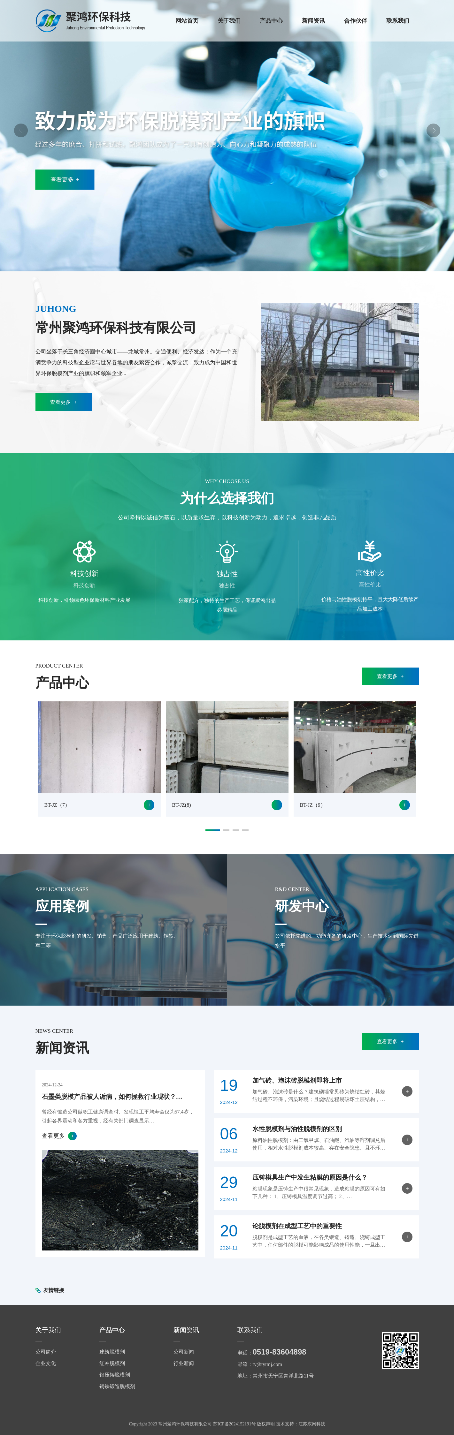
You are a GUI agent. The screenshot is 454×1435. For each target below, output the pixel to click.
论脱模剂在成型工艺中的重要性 (297, 1225)
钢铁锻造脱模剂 (117, 1386)
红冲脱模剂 (112, 1363)
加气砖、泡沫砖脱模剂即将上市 (297, 1080)
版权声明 (266, 1424)
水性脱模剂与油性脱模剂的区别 (297, 1128)
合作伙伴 (355, 21)
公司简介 (45, 1352)
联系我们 (397, 21)
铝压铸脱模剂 (114, 1375)
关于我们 (229, 21)
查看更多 (63, 402)
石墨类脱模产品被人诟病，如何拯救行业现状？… (112, 1096)
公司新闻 (183, 1352)
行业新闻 (183, 1363)
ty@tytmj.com (267, 1364)
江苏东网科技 (311, 1424)
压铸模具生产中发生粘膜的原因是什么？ (309, 1177)
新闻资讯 (313, 21)
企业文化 (45, 1363)
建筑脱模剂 (112, 1352)
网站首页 (186, 21)
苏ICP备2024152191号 (234, 1424)
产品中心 (271, 21)
